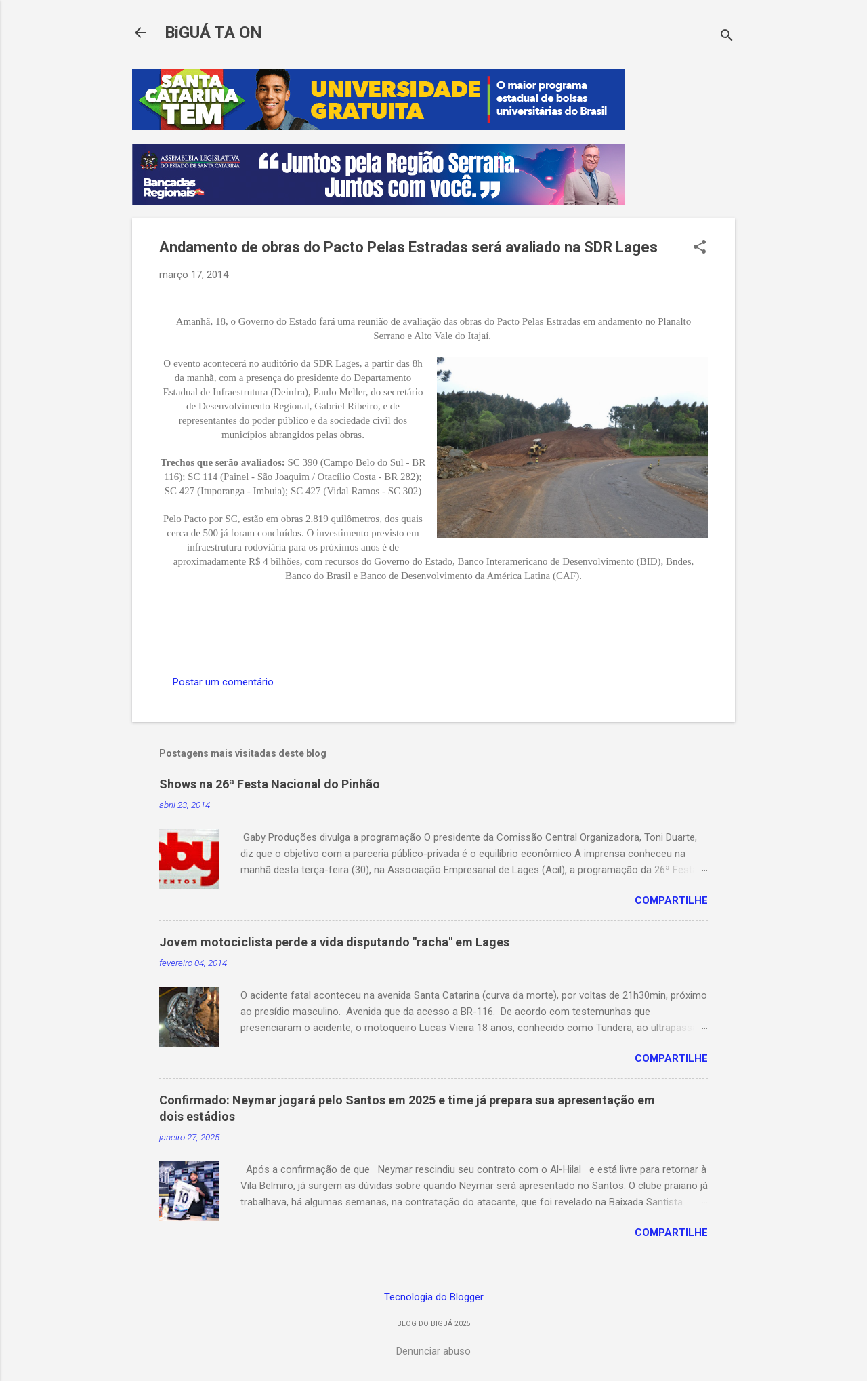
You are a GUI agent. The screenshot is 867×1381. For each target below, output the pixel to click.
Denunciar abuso (433, 1351)
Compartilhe (671, 900)
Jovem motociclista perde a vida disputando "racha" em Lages (334, 942)
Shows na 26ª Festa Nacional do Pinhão (269, 784)
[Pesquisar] (727, 37)
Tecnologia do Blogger (434, 1297)
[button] (700, 248)
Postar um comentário (223, 682)
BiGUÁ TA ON (213, 32)
